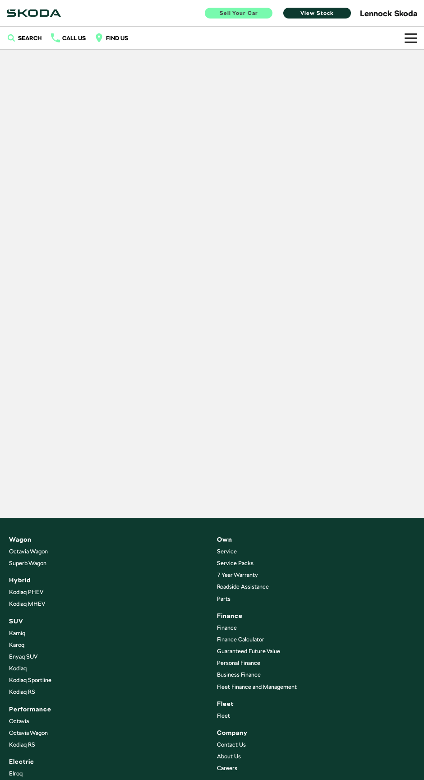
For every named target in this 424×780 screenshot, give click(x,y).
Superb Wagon (27, 563)
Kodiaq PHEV (26, 592)
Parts (223, 598)
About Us (229, 756)
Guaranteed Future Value (248, 651)
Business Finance (239, 674)
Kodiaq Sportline (30, 680)
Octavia (19, 721)
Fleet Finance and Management (257, 686)
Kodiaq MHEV (27, 603)
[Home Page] (34, 13)
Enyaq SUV (23, 656)
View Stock (317, 13)
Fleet (223, 715)
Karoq (16, 644)
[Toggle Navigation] (411, 38)
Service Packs (235, 563)
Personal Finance (238, 662)
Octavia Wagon (28, 551)
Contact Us (231, 744)
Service (227, 551)
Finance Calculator (240, 639)
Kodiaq (18, 668)
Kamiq (17, 633)
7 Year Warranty (237, 574)
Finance (227, 627)
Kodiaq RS (22, 691)
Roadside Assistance (243, 586)
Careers (227, 768)
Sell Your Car (239, 13)
